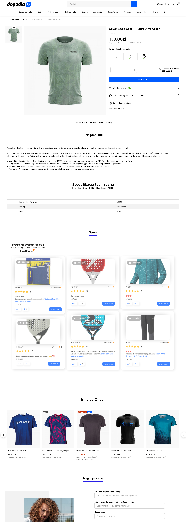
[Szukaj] (134, 4)
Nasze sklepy (163, 4)
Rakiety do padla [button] (25, 12)
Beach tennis (113, 12)
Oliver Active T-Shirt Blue (16, 451)
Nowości (127, 12)
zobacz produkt (54, 308)
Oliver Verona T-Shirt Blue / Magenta (56, 451)
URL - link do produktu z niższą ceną (109, 492)
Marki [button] (155, 12)
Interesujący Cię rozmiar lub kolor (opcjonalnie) (114, 502)
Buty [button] (40, 12)
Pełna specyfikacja (116, 108)
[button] (25, 263)
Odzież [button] (85, 12)
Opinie (93, 122)
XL (144, 56)
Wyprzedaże (142, 12)
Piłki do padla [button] (70, 12)
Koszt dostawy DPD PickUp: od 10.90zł (144, 95)
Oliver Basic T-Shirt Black (121, 451)
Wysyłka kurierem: (144, 88)
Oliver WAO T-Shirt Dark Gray (87, 451)
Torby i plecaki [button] (53, 12)
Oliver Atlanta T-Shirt (154, 451)
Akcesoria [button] (97, 12)
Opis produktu (81, 122)
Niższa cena (99, 512)
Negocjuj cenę (105, 122)
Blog (165, 12)
